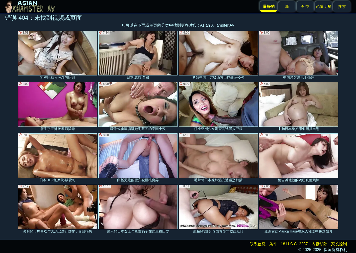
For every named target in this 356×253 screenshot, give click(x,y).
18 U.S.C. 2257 (294, 244)
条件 (273, 244)
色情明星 (324, 6)
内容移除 (319, 244)
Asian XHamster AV (217, 25)
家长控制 (339, 244)
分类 (305, 6)
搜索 (342, 6)
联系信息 (258, 244)
